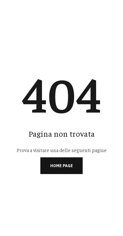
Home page (61, 165)
